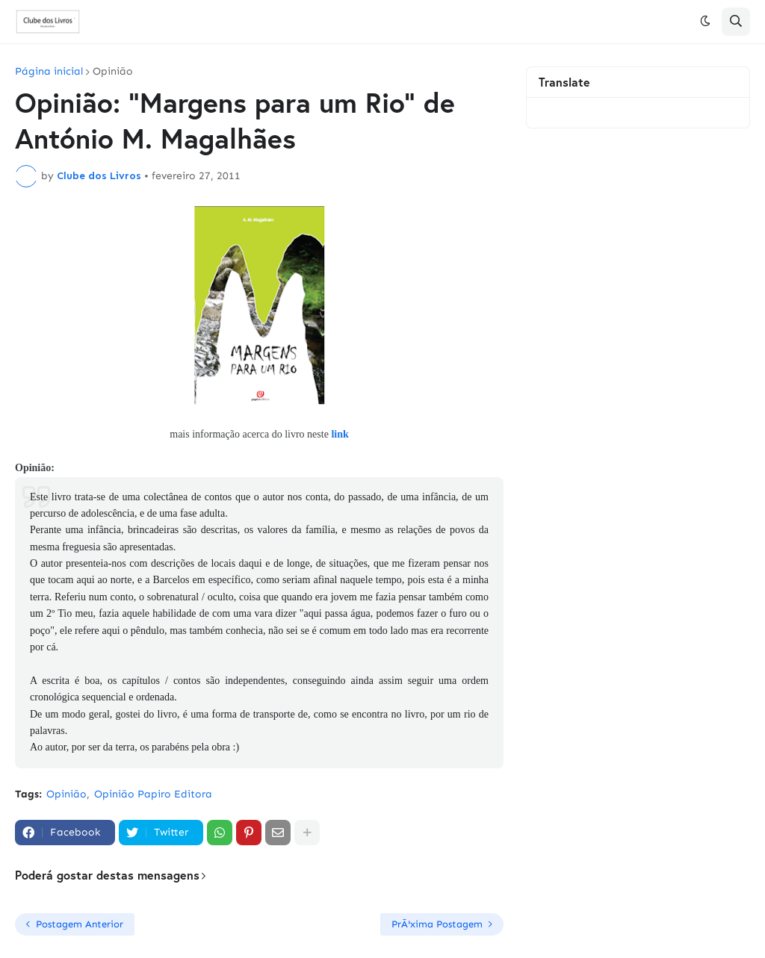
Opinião (113, 71)
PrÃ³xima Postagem (437, 924)
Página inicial (49, 71)
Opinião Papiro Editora (153, 794)
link (339, 434)
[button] (705, 21)
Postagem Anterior (79, 924)
